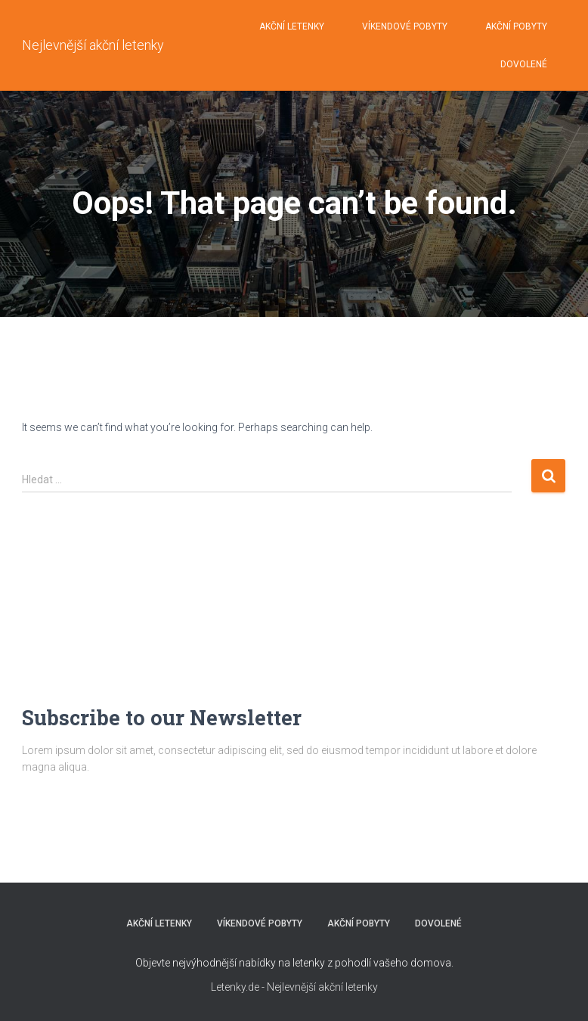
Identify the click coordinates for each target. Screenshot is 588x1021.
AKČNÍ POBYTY (516, 26)
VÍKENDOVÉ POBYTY (404, 26)
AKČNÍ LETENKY (291, 26)
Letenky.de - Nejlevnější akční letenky (294, 987)
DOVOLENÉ (523, 64)
